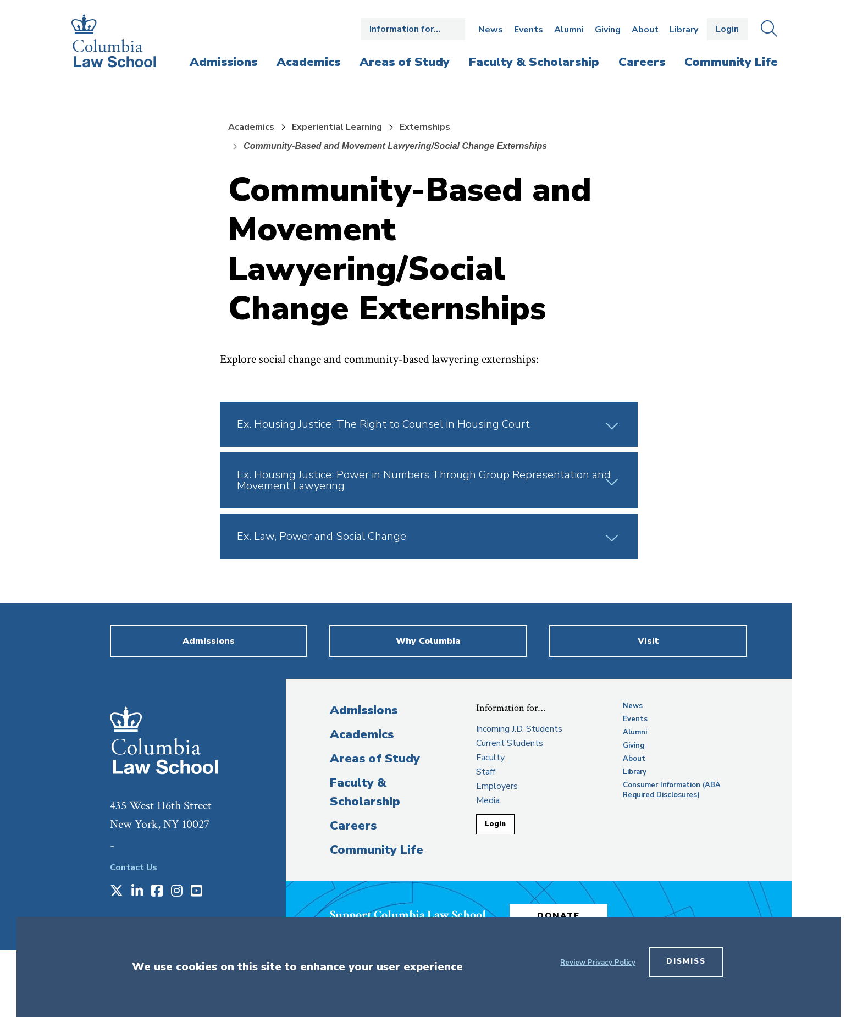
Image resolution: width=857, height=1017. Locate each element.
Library (684, 30)
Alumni (569, 30)
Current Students (509, 743)
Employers (497, 786)
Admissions (363, 710)
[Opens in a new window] (116, 891)
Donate (560, 915)
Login (727, 29)
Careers (353, 825)
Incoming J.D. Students (519, 729)
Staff (485, 772)
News (490, 30)
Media (488, 800)
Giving (608, 30)
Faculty (490, 757)
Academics (251, 127)
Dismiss (686, 961)
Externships (425, 127)
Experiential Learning (337, 127)
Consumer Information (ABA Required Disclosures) (672, 790)
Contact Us (133, 867)
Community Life (376, 850)
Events (528, 30)
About (645, 30)
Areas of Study (375, 758)
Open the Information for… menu (413, 29)
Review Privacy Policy (597, 963)
